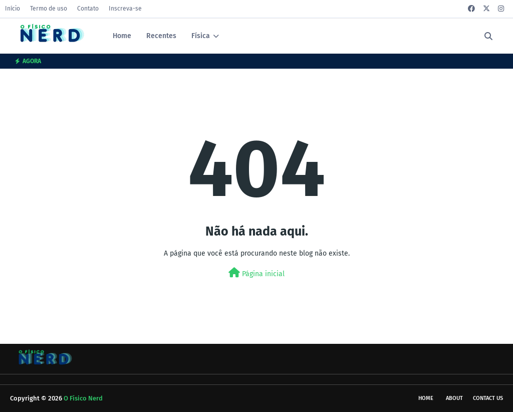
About (454, 398)
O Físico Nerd (83, 398)
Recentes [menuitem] (161, 36)
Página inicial (256, 273)
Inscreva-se (125, 8)
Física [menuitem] (200, 36)
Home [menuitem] (122, 36)
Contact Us (488, 398)
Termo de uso (48, 8)
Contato (88, 8)
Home (425, 398)
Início (12, 8)
